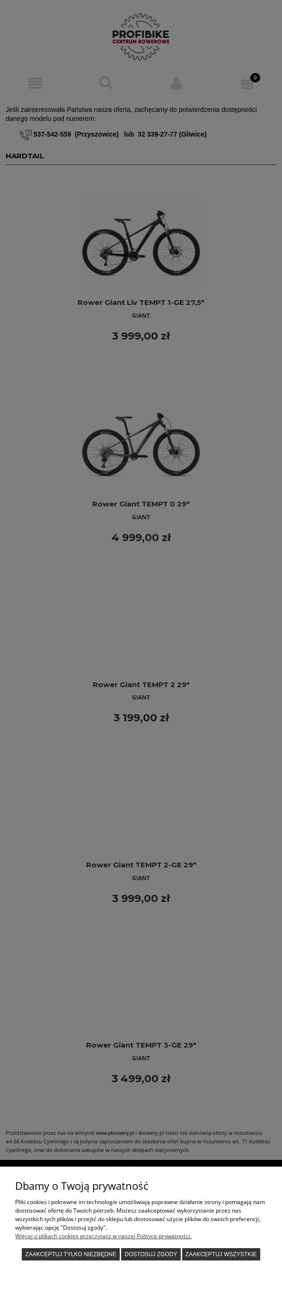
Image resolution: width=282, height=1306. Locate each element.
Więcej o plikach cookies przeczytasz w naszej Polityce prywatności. (103, 1236)
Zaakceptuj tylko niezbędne (70, 1254)
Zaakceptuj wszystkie (221, 1254)
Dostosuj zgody (150, 1254)
